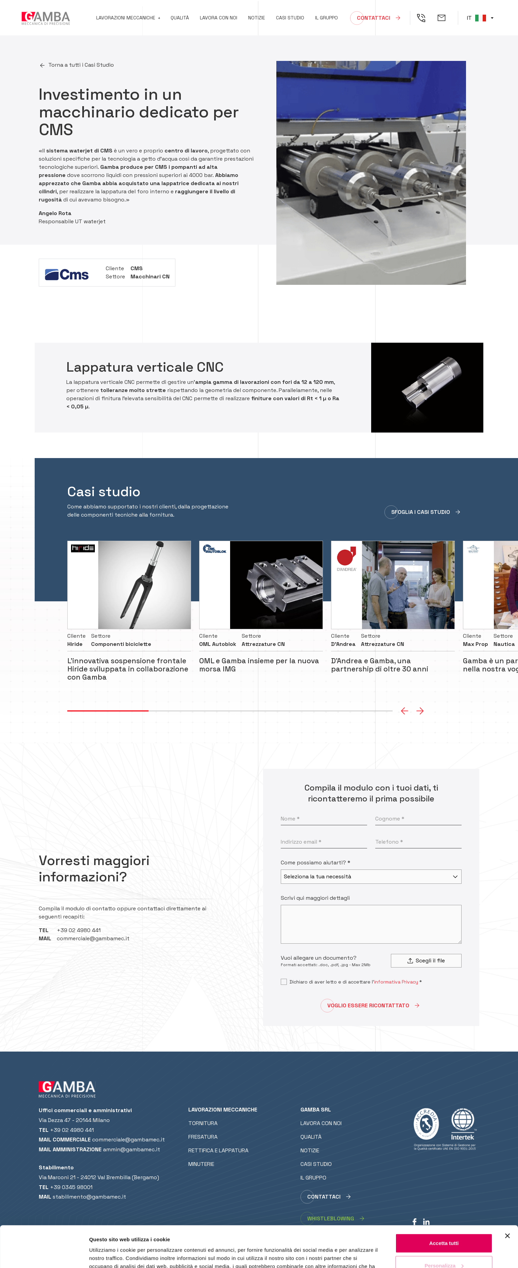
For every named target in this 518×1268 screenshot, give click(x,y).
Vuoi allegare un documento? (319, 957)
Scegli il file (426, 960)
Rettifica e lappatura (218, 1150)
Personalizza (444, 1227)
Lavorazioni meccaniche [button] (125, 18)
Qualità (180, 18)
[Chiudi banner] (507, 1197)
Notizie (256, 18)
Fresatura (203, 1136)
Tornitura (203, 1123)
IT (476, 17)
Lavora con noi (218, 18)
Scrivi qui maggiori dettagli (315, 897)
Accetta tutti (444, 1204)
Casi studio (290, 18)
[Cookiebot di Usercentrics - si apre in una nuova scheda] (44, 1255)
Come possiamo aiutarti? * (315, 862)
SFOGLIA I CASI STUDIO (420, 512)
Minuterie (201, 1164)
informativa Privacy (396, 982)
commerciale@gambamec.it (93, 938)
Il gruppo (326, 18)
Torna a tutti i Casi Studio (81, 64)
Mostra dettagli (107, 1254)
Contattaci (373, 17)
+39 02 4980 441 (79, 930)
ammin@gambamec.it (131, 1149)
